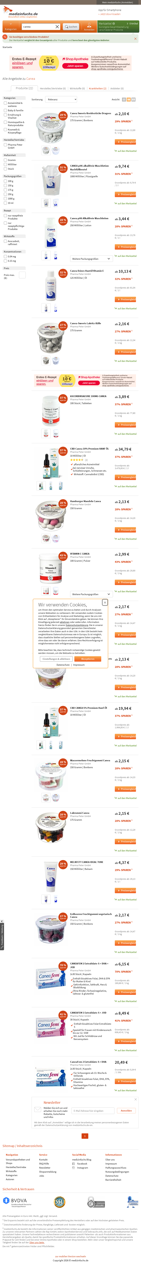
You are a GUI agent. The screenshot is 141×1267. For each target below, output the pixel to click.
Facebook (79, 1163)
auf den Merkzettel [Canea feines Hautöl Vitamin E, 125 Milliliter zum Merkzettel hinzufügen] (125, 308)
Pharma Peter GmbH (13, 146)
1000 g (9, 198)
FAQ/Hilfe (44, 1163)
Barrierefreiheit (113, 1179)
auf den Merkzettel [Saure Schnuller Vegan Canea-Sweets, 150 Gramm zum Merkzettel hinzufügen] (125, 696)
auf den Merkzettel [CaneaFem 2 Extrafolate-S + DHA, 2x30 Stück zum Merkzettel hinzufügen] (125, 1090)
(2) (79, 459)
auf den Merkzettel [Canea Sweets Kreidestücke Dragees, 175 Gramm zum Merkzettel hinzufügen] (125, 150)
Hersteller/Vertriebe (16, 1167)
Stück (9, 168)
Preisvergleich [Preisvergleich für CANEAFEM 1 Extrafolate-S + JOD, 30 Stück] (126, 1041)
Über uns (110, 1159)
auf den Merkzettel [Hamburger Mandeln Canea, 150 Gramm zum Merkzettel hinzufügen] (125, 538)
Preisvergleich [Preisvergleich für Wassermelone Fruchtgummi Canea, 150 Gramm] (126, 789)
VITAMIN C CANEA (79, 553)
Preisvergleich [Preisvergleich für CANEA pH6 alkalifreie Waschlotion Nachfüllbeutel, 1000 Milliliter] (126, 194)
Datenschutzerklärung (77, 625)
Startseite (7, 47)
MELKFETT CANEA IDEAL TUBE (86, 862)
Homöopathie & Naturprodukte (14, 124)
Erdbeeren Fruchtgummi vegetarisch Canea (91, 915)
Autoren (10, 1179)
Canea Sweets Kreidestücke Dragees (90, 113)
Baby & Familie (13, 110)
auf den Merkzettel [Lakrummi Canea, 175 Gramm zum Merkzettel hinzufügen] (125, 850)
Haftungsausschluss (115, 1167)
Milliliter (10, 164)
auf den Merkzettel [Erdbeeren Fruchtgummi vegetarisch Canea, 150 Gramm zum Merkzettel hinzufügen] (125, 952)
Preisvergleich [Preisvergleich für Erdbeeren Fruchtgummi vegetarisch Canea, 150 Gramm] (126, 943)
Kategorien (11, 26)
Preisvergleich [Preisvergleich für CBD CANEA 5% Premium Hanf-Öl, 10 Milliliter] (126, 736)
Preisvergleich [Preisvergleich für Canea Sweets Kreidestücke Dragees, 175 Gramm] (126, 141)
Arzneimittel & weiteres (13, 104)
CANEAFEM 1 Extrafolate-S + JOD (88, 1012)
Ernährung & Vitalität (12, 116)
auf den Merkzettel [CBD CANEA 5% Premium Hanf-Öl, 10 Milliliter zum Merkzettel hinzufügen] (125, 745)
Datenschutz (63, 664)
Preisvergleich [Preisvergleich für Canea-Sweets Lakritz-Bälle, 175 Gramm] (126, 351)
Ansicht (116, 99)
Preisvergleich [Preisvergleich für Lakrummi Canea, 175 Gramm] (126, 841)
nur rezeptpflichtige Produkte (14, 226)
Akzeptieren (87, 658)
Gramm (10, 160)
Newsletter (44, 1167)
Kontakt (43, 1159)
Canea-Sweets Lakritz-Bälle (85, 323)
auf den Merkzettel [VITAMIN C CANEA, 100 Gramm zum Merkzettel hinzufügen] (125, 591)
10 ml (8, 202)
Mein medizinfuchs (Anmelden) (117, 2)
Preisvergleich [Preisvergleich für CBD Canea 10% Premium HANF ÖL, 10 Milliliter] (126, 477)
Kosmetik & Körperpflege (12, 131)
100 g (8, 181)
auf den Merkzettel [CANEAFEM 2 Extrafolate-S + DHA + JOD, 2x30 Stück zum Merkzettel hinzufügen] (125, 1001)
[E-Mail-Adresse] (93, 1110)
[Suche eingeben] (38, 26)
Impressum (79, 664)
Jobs (41, 1175)
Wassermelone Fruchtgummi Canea (90, 760)
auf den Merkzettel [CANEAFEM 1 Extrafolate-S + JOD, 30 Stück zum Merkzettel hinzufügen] (125, 1050)
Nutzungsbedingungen (117, 1171)
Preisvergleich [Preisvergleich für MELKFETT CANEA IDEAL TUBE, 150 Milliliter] (126, 890)
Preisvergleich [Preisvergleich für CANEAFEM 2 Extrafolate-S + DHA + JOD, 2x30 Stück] (126, 992)
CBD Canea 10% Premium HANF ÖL (89, 448)
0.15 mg (10, 260)
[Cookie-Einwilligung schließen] (105, 602)
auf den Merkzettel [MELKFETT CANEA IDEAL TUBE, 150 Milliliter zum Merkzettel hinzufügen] (125, 899)
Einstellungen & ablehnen (56, 658)
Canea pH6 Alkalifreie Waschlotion (89, 218)
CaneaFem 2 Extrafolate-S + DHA (88, 1061)
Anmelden (89, 26)
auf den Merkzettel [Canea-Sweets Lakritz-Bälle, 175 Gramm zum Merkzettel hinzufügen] (125, 361)
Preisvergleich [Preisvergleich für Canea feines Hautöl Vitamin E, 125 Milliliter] (126, 299)
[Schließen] (135, 38)
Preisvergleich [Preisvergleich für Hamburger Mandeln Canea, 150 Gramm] (126, 529)
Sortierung (54, 99)
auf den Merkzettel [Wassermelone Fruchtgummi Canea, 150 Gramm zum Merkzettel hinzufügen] (125, 798)
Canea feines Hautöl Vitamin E (87, 270)
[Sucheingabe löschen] (57, 26)
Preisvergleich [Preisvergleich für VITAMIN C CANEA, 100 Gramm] (126, 582)
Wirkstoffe (11, 1171)
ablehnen (64, 622)
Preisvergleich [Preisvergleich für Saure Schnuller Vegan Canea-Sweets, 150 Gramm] (126, 687)
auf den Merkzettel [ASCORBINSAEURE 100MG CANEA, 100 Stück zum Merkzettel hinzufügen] (125, 433)
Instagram (80, 1167)
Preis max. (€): (15, 276)
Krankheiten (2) (97, 88)
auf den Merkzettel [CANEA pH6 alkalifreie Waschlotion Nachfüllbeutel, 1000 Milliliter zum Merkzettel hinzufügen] (125, 203)
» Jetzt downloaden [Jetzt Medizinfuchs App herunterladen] (109, 14)
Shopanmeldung (47, 1171)
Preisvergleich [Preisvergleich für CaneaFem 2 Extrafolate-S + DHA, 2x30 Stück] (126, 1081)
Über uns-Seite (36, 1242)
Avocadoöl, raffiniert (12, 243)
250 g (8, 194)
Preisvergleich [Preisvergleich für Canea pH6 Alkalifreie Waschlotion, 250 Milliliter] (126, 246)
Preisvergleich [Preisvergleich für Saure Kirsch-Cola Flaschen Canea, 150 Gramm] (126, 634)
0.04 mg (10, 256)
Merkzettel (105, 23)
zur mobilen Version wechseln (70, 1256)
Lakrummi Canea (79, 812)
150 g (8, 185)
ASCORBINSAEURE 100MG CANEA (88, 396)
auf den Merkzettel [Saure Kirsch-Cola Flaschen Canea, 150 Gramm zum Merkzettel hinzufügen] (125, 643)
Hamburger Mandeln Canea (85, 501)
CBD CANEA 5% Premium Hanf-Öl (88, 707)
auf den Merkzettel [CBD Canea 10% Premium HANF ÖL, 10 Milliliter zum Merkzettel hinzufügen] (125, 486)
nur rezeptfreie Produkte (13, 217)
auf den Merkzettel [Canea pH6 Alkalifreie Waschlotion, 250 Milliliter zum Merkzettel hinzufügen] (125, 256)
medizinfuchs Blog (81, 1159)
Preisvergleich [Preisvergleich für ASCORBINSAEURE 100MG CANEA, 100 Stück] (126, 424)
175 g (8, 189)
